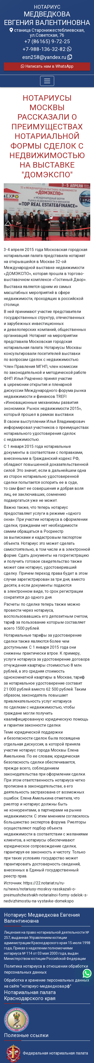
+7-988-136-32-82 (47, 49)
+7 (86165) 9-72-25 (47, 41)
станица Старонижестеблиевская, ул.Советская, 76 (47, 33)
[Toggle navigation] (47, 81)
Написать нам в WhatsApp (47, 66)
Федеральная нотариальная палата (47, 1053)
